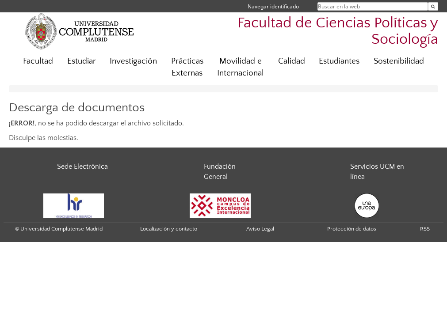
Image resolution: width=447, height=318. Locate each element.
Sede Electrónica (82, 166)
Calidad (291, 61)
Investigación (133, 61)
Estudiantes (339, 61)
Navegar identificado (273, 6)
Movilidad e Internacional (240, 67)
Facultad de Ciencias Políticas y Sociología (337, 31)
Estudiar (81, 61)
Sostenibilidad (399, 61)
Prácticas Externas (187, 67)
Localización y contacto (168, 229)
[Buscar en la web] (433, 6)
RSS (425, 229)
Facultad (38, 61)
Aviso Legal (260, 229)
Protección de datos (351, 229)
